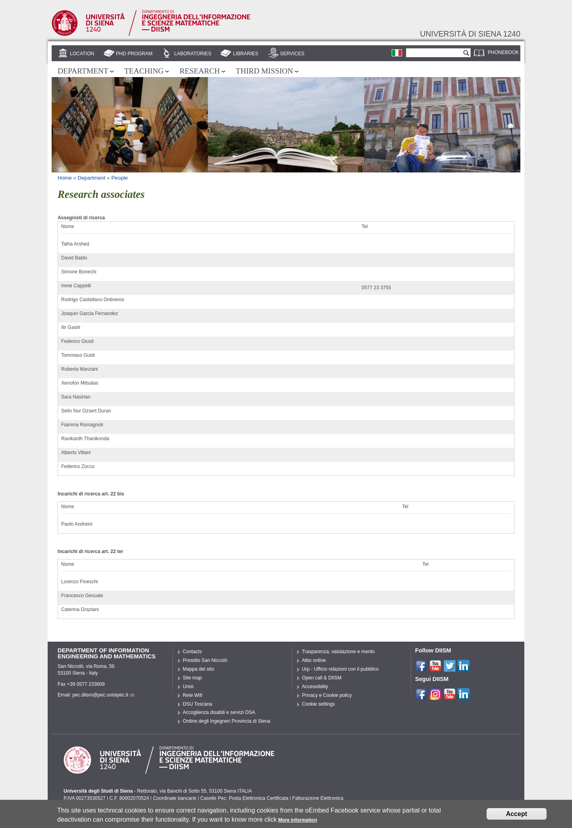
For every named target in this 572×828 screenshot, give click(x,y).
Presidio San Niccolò (205, 660)
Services (292, 53)
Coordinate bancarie (174, 798)
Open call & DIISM (322, 678)
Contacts (192, 651)
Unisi (188, 686)
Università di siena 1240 (470, 33)
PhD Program (134, 53)
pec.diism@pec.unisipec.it (103, 695)
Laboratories (192, 53)
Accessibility (315, 686)
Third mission (264, 71)
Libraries (246, 53)
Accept (516, 816)
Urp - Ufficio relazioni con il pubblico (340, 669)
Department (83, 71)
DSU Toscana (197, 704)
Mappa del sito (198, 669)
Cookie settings (318, 704)
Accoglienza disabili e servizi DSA (219, 712)
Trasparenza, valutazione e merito (338, 651)
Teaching (144, 71)
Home (65, 178)
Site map (192, 678)
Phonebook (503, 52)
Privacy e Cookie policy (327, 695)
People (119, 178)
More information (297, 822)
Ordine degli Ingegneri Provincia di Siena (226, 721)
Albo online (314, 660)
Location (82, 53)
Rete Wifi (192, 695)
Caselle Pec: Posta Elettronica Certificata (244, 798)
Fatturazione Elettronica (317, 798)
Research (200, 71)
